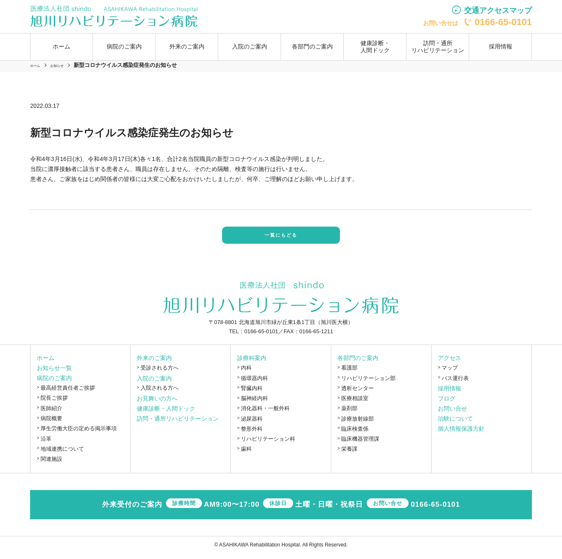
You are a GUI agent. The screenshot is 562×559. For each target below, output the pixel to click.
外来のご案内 (154, 363)
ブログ (446, 404)
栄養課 (349, 455)
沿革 (46, 444)
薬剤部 (349, 414)
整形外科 (252, 434)
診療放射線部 (357, 424)
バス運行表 (455, 383)
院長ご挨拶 (54, 404)
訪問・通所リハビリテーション (437, 47)
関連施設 (51, 465)
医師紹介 (51, 414)
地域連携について (62, 454)
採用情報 (500, 46)
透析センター (357, 394)
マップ (450, 373)
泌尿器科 (252, 424)
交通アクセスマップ (498, 10)
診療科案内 (251, 363)
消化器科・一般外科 (265, 414)
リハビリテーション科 (268, 445)
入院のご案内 (154, 383)
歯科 (246, 455)
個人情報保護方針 (461, 434)
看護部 (349, 373)
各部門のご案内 (357, 363)
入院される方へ (159, 394)
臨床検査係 (354, 434)
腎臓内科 (252, 394)
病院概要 (51, 424)
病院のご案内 (54, 383)
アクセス (449, 363)
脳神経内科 (254, 404)
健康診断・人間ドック (375, 47)
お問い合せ (452, 414)
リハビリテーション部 (368, 383)
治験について (455, 424)
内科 (246, 373)
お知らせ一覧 (54, 373)
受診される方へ (159, 373)
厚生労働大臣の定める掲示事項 (79, 434)
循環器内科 (254, 383)
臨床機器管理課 (360, 445)
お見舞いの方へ (157, 404)
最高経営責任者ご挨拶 (68, 394)
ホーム (61, 46)
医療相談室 (354, 404)
